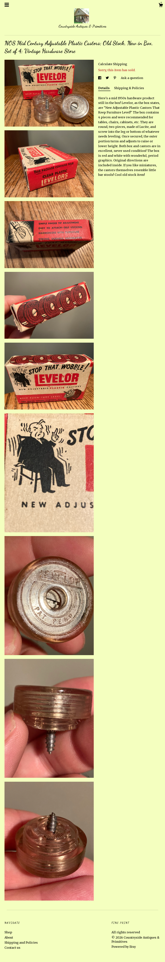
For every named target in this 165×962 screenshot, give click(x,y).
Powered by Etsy (123, 947)
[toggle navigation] (6, 5)
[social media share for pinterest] (115, 78)
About (8, 937)
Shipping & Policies (129, 88)
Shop (8, 932)
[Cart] (161, 5)
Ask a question (132, 78)
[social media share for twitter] (108, 78)
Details (104, 88)
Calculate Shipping (112, 64)
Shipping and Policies (21, 942)
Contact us (12, 947)
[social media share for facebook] (100, 78)
